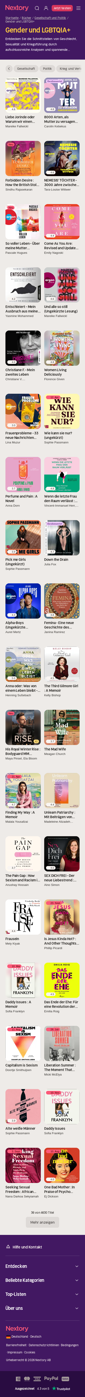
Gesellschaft (26, 69)
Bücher (26, 18)
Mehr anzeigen (42, 1222)
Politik (47, 69)
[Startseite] (18, 8)
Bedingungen (69, 1345)
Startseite (12, 18)
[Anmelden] (46, 8)
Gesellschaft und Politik (50, 18)
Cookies (29, 1352)
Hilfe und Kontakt (23, 1247)
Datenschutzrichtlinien (44, 1345)
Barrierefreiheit (16, 1345)
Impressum (14, 1352)
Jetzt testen (62, 8)
